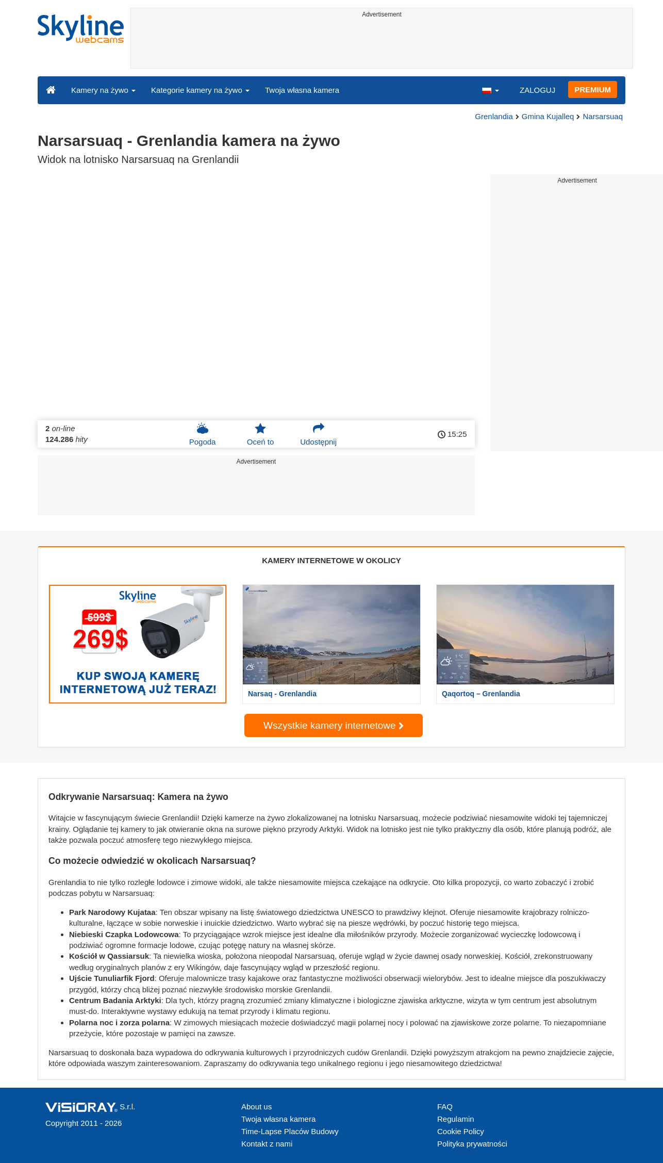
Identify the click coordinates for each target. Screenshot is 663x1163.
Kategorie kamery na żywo (200, 90)
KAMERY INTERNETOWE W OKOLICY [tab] (331, 560)
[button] (490, 90)
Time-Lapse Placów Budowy (290, 1131)
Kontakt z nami (266, 1143)
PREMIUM (592, 89)
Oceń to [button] (260, 434)
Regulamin (455, 1119)
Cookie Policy (460, 1131)
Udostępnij (318, 434)
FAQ (445, 1106)
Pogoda (202, 434)
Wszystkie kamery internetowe (333, 725)
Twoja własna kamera (302, 90)
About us (256, 1106)
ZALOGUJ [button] (537, 90)
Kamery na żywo (103, 90)
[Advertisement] (382, 45)
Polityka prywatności (472, 1143)
